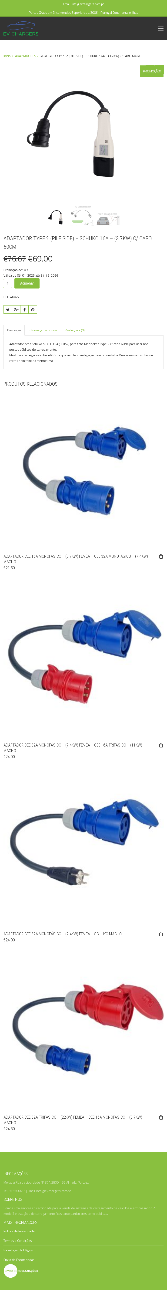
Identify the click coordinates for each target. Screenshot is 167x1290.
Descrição (14, 330)
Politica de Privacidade (19, 1231)
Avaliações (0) (75, 330)
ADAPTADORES (25, 55)
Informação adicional (43, 330)
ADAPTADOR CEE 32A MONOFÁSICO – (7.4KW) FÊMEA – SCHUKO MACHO (62, 933)
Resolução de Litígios (18, 1250)
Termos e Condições (17, 1240)
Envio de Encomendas (18, 1259)
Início (7, 55)
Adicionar (27, 283)
